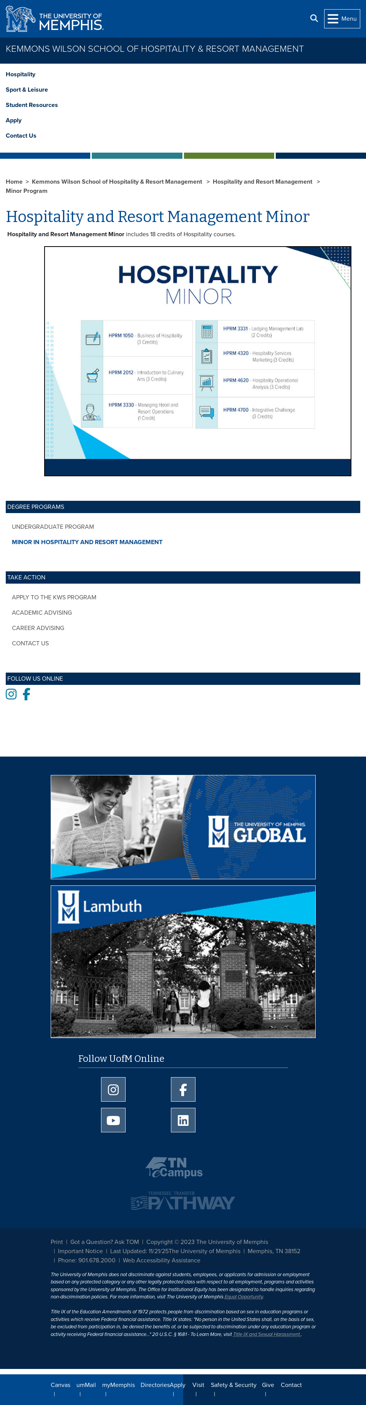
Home (14, 182)
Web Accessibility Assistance (161, 1260)
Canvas (60, 1385)
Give (268, 1385)
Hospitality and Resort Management (263, 182)
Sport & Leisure (27, 90)
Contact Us (21, 136)
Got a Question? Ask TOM (104, 1242)
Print (57, 1242)
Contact (291, 1385)
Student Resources (32, 105)
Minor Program (27, 191)
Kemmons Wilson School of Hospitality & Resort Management (155, 48)
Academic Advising (42, 613)
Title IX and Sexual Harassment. (267, 1334)
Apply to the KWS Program (54, 597)
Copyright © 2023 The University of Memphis (207, 1242)
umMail (86, 1385)
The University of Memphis (204, 1251)
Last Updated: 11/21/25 (139, 1251)
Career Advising (38, 628)
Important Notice (80, 1251)
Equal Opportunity (244, 1297)
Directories (155, 1385)
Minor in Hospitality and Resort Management (87, 542)
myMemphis (118, 1385)
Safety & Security (234, 1385)
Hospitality (20, 74)
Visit (198, 1385)
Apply (14, 120)
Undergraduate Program (53, 527)
